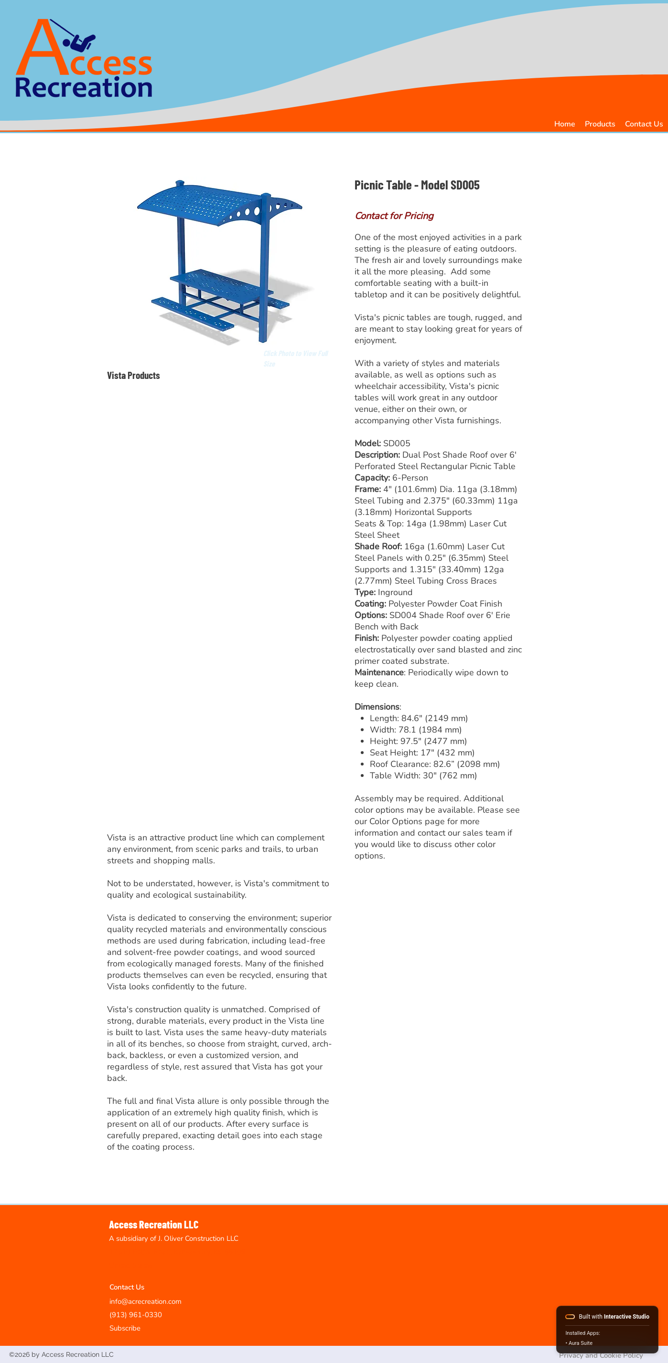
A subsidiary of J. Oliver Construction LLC (173, 1238)
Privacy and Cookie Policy (601, 1355)
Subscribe (124, 1328)
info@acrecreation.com (145, 1301)
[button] (600, 124)
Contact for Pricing (394, 216)
